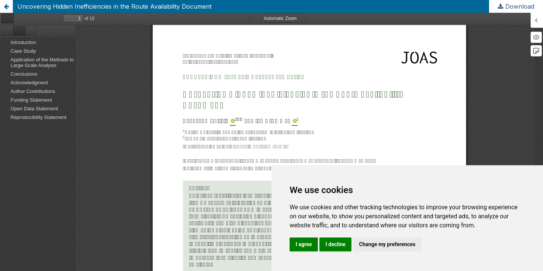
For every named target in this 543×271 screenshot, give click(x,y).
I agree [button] (304, 244)
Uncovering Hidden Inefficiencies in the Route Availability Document (114, 6)
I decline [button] (335, 244)
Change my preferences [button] (387, 244)
